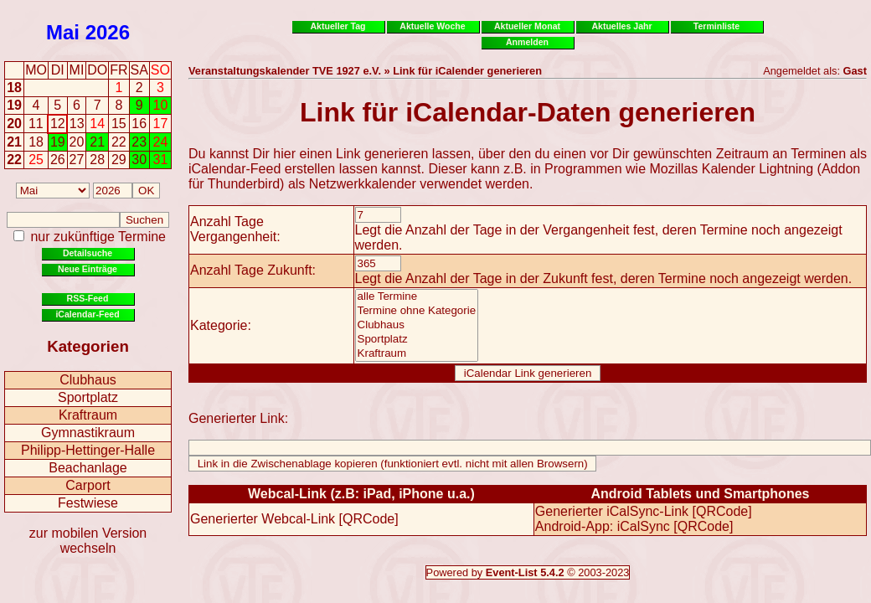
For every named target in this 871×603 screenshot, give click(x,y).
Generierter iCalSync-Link (611, 511)
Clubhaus (87, 380)
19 (14, 105)
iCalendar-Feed (87, 314)
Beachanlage (87, 468)
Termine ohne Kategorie (417, 311)
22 (14, 159)
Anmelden (527, 42)
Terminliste (716, 26)
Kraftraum (88, 415)
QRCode (368, 519)
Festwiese (88, 503)
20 (14, 123)
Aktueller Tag (337, 26)
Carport (87, 485)
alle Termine (417, 297)
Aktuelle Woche (432, 26)
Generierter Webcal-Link (262, 519)
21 (14, 142)
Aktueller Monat (527, 26)
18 (14, 87)
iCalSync (643, 526)
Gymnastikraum (88, 432)
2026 (107, 32)
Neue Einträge (87, 269)
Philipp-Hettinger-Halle (88, 450)
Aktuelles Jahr (621, 26)
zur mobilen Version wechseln (88, 540)
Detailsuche (87, 253)
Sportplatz (88, 397)
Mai (63, 32)
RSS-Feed (88, 298)
